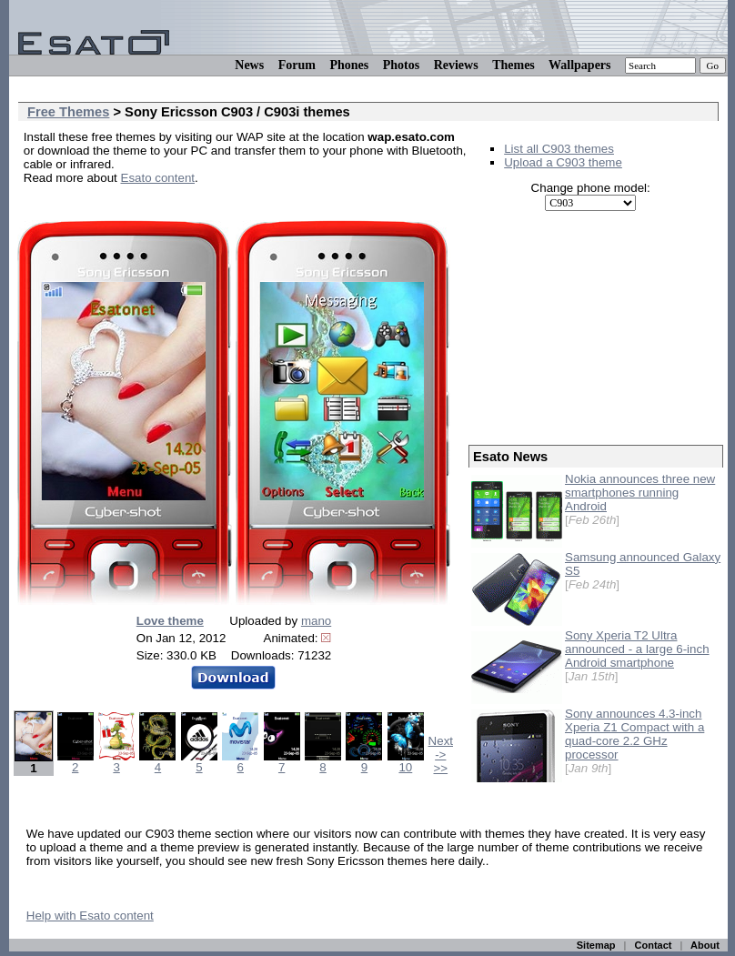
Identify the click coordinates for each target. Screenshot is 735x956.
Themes (513, 65)
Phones (348, 65)
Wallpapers (579, 65)
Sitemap (596, 945)
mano (316, 621)
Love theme (170, 621)
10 (406, 762)
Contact (653, 945)
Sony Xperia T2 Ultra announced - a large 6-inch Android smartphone (637, 649)
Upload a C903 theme (563, 162)
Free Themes (68, 112)
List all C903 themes (559, 149)
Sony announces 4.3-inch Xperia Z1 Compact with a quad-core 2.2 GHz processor (634, 734)
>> (441, 768)
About (705, 945)
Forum (297, 65)
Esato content (158, 178)
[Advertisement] (595, 328)
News (249, 65)
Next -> (440, 747)
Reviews (456, 65)
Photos (401, 65)
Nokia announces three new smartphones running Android (640, 492)
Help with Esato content (90, 915)
